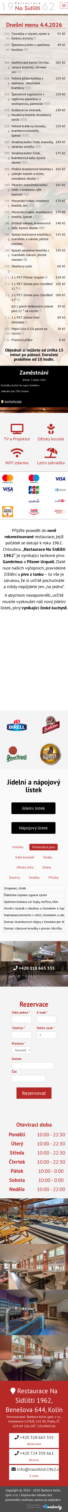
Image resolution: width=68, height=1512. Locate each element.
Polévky (17, 847)
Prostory (19, 1043)
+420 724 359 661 (34, 1456)
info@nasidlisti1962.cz (35, 1472)
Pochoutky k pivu (43, 847)
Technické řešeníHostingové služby (33, 1506)
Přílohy (53, 877)
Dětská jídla (25, 867)
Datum (16, 1059)
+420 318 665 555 (34, 968)
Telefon (18, 1028)
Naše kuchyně (24, 857)
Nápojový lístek (33, 828)
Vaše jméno (21, 1012)
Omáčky (34, 877)
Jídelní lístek (33, 808)
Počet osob (46, 1028)
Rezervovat (34, 1093)
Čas (14, 1071)
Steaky (47, 857)
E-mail (42, 1012)
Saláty (46, 867)
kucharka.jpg (13, 401)
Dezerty (14, 877)
